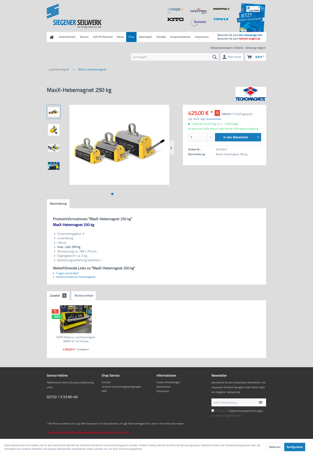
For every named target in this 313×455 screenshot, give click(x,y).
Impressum (202, 37)
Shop (131, 37)
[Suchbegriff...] (175, 57)
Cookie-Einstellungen (168, 382)
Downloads (145, 37)
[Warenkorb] (255, 57)
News (120, 37)
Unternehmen (67, 37)
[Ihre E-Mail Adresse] (233, 402)
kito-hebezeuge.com (250, 35)
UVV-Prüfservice (103, 37)
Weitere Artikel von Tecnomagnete (74, 277)
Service (84, 37)
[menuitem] (175, 57)
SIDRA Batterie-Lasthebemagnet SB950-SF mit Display (75, 339)
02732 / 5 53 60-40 (62, 396)
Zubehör (58, 295)
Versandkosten (111, 423)
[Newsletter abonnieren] (260, 402)
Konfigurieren (295, 447)
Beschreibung (58, 203)
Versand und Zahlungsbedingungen (121, 386)
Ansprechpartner (180, 37)
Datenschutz (163, 386)
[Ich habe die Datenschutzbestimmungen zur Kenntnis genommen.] (212, 410)
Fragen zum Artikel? (66, 273)
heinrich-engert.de (249, 38)
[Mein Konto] (232, 57)
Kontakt (161, 37)
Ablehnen (274, 447)
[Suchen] (214, 57)
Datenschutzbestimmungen (246, 411)
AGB (104, 391)
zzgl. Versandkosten (210, 119)
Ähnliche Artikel (83, 295)
